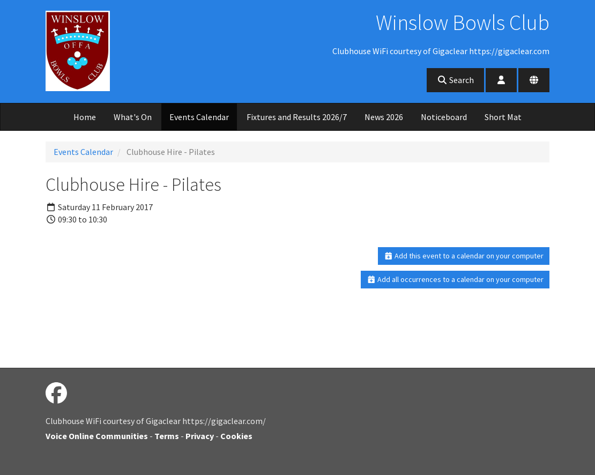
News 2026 (384, 117)
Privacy (199, 436)
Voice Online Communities (97, 436)
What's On (133, 117)
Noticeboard (444, 117)
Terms (166, 436)
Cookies (236, 436)
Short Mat (503, 117)
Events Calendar (199, 117)
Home (84, 117)
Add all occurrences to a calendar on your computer (455, 279)
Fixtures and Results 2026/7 (297, 117)
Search (455, 80)
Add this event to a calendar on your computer (464, 256)
